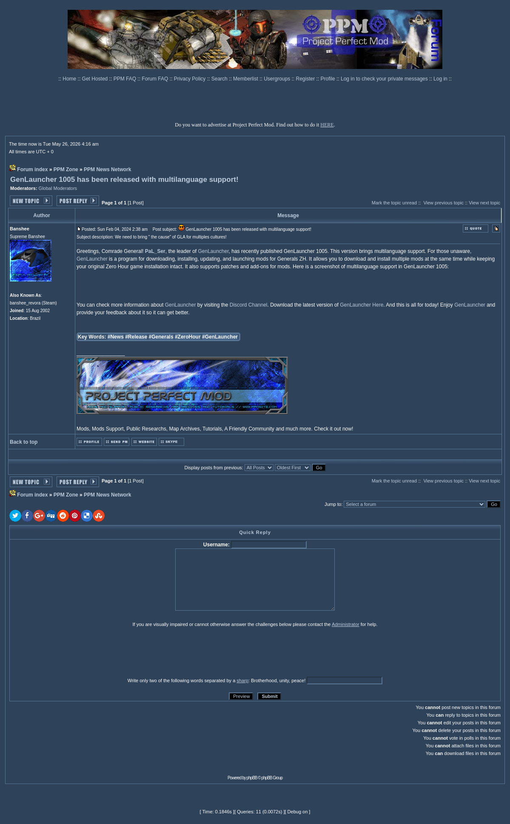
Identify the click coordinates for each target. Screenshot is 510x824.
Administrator (345, 624)
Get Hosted (95, 79)
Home (70, 79)
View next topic (484, 202)
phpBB (252, 777)
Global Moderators (58, 188)
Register (306, 79)
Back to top (23, 442)
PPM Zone (66, 169)
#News (116, 337)
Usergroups (277, 79)
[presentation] (75, 652)
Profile (328, 79)
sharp (242, 680)
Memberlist (246, 79)
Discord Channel (249, 305)
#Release (136, 337)
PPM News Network (107, 169)
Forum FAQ (155, 79)
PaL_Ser (155, 251)
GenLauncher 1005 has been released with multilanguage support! (124, 179)
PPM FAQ (126, 79)
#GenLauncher (220, 337)
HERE (326, 125)
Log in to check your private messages (385, 79)
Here (377, 305)
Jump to (333, 504)
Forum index (32, 169)
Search (220, 79)
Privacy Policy (190, 79)
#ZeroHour (188, 337)
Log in (440, 79)
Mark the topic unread (394, 202)
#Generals (161, 337)
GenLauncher (213, 251)
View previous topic (443, 202)
